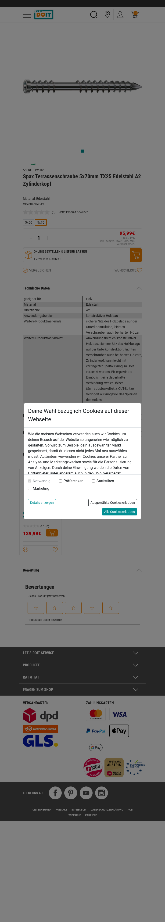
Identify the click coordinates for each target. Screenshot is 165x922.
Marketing (41, 488)
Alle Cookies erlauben (119, 512)
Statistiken (105, 481)
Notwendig (41, 481)
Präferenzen (73, 481)
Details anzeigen (42, 502)
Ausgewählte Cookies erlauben (112, 502)
